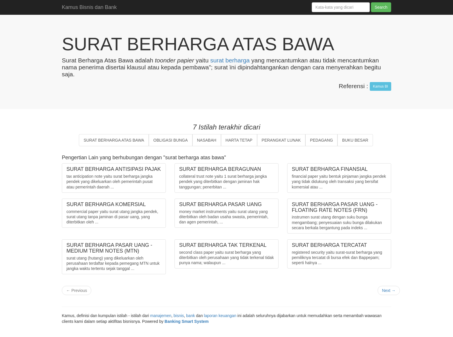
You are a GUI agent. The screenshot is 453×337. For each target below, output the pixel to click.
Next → (389, 290)
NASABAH (206, 140)
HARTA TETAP (239, 140)
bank (190, 315)
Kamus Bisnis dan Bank (89, 7)
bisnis (179, 315)
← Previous (76, 290)
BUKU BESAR (355, 140)
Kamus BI (380, 86)
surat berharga (230, 60)
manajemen (160, 315)
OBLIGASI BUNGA (170, 140)
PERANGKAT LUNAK (281, 140)
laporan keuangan (220, 315)
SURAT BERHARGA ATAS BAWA (113, 140)
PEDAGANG (321, 140)
